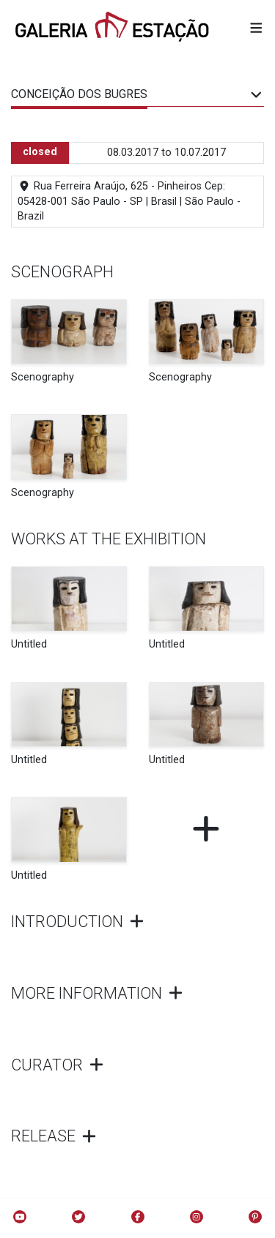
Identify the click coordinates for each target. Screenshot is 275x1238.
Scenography (42, 377)
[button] (256, 28)
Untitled (29, 644)
